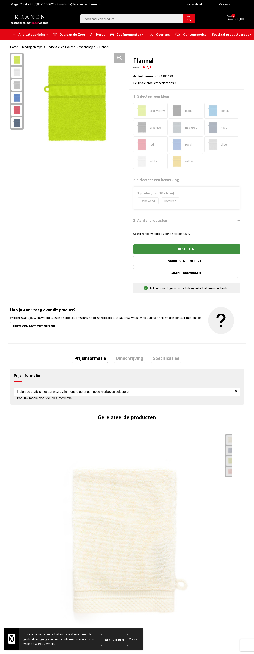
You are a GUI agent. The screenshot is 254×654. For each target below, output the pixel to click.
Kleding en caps (32, 46)
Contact (137, 548)
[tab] (94, 347)
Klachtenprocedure (202, 560)
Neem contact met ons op (34, 314)
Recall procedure (201, 578)
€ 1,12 (82, 488)
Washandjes (87, 46)
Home (14, 46)
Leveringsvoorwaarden (205, 566)
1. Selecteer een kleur (151, 96)
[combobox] (131, 18)
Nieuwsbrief (194, 4)
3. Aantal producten (150, 220)
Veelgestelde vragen (87, 560)
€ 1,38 (199, 488)
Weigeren (134, 639)
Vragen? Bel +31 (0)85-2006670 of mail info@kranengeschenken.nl (56, 4)
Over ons (80, 548)
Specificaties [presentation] (162, 347)
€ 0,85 (141, 488)
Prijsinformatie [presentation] (94, 347)
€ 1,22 (24, 488)
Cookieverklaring (200, 554)
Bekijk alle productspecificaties (155, 83)
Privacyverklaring (201, 572)
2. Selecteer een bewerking (156, 179)
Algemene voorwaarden (205, 548)
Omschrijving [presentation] (129, 347)
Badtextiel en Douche (61, 46)
